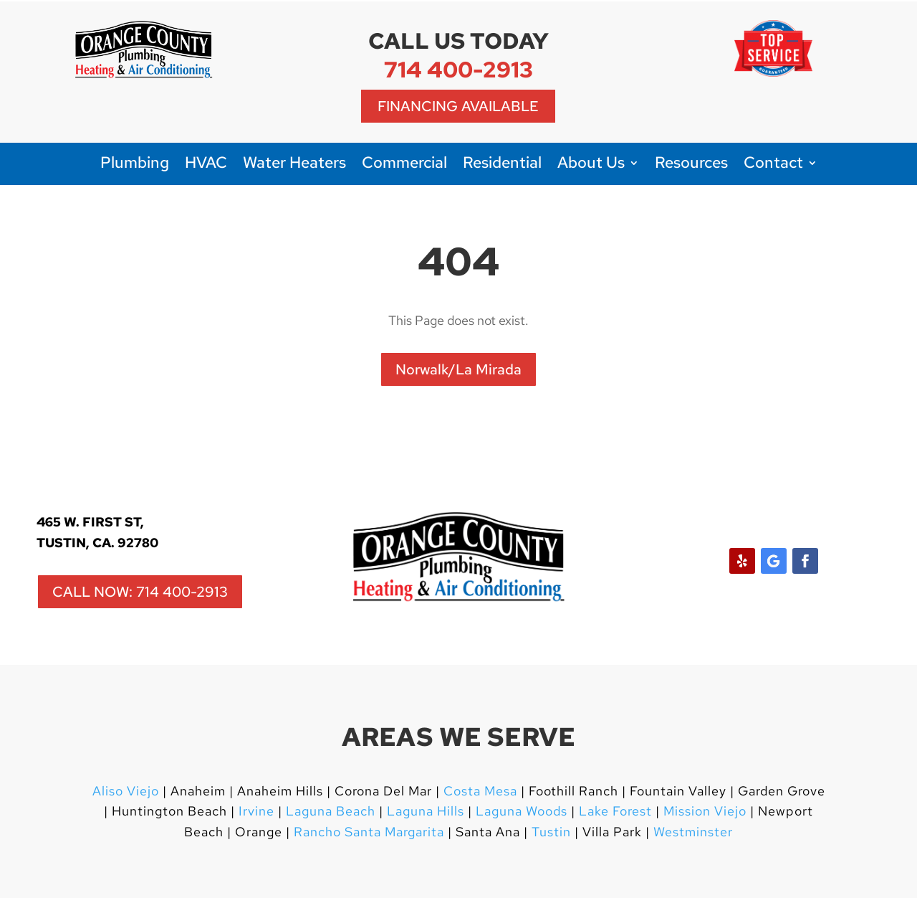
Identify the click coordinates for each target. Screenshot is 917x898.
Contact (773, 165)
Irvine (254, 811)
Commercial (404, 165)
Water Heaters (294, 165)
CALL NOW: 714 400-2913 (140, 591)
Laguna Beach (332, 811)
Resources (691, 165)
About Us (591, 165)
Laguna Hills (425, 811)
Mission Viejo (704, 811)
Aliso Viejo (125, 791)
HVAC (206, 165)
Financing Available (458, 106)
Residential (502, 165)
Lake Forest (615, 811)
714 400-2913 (458, 69)
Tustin (551, 831)
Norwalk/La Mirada (458, 369)
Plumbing (134, 165)
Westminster (693, 831)
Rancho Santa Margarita (369, 831)
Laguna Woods (519, 811)
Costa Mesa (480, 791)
